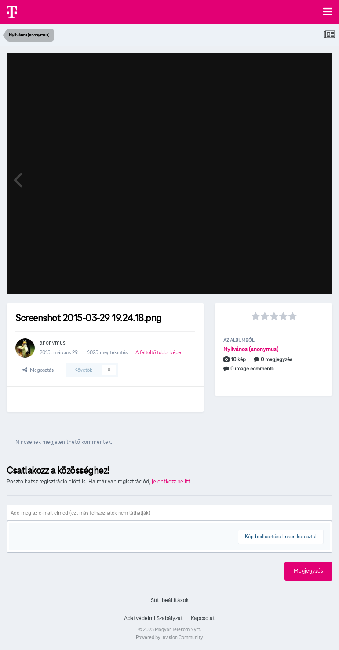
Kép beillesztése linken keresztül (281, 536)
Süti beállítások (170, 600)
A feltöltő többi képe (158, 352)
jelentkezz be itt (171, 481)
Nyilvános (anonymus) (250, 349)
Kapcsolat (203, 618)
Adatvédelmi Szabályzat (153, 618)
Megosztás (38, 370)
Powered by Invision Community (169, 637)
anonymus (53, 342)
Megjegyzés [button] (308, 570)
